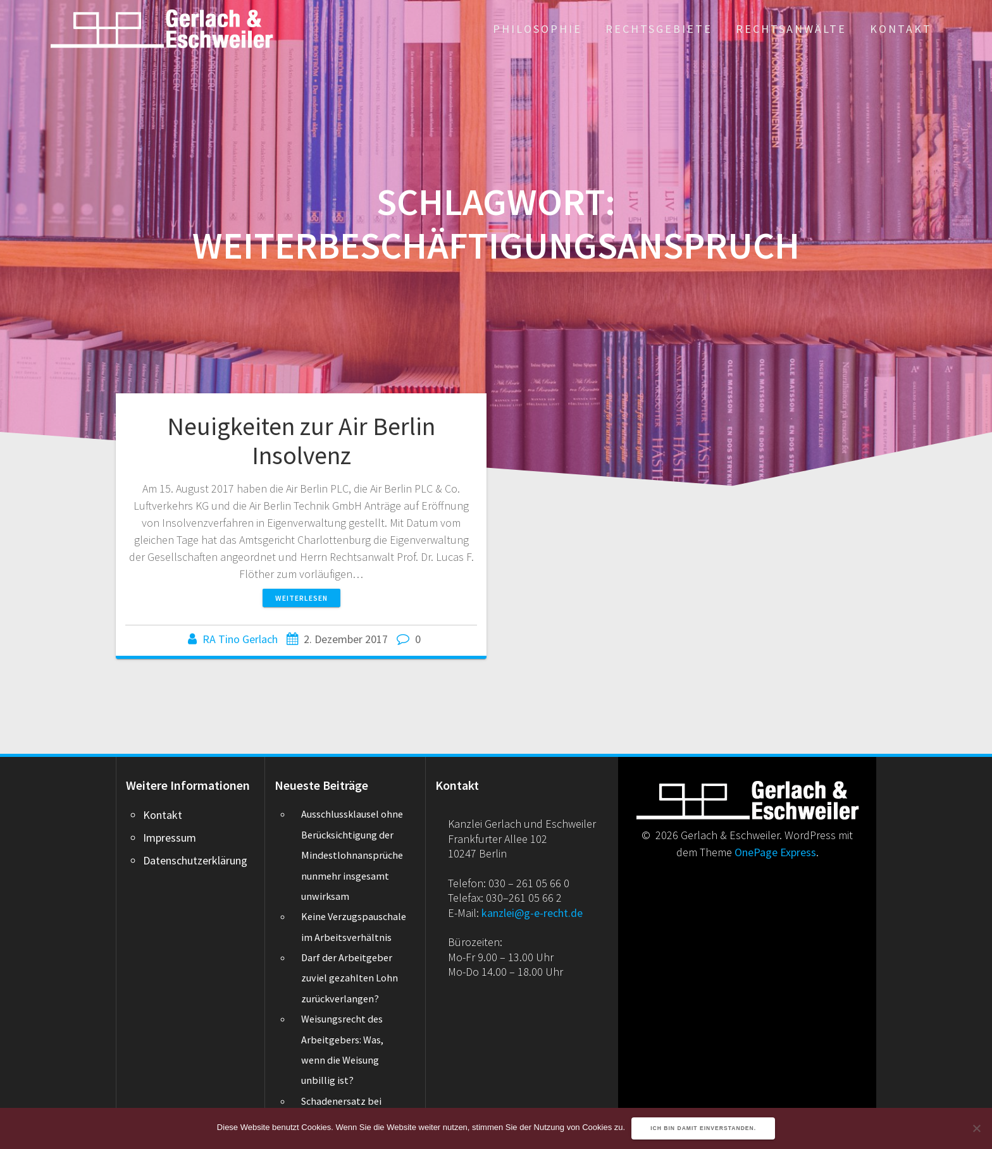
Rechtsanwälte (791, 29)
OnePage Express (775, 852)
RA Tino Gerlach (240, 639)
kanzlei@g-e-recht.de (532, 913)
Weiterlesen (301, 598)
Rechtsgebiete (658, 29)
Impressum (169, 837)
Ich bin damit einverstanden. (703, 1128)
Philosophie (537, 29)
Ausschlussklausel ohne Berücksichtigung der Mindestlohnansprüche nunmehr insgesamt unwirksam (352, 855)
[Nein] (976, 1128)
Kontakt (901, 29)
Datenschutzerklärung (195, 860)
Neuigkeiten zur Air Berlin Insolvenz (301, 440)
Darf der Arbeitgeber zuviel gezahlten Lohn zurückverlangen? (349, 978)
